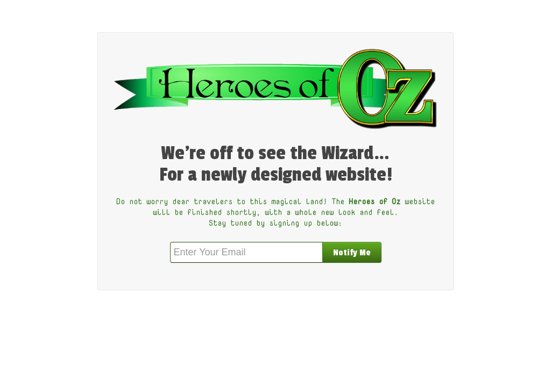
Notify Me (352, 252)
